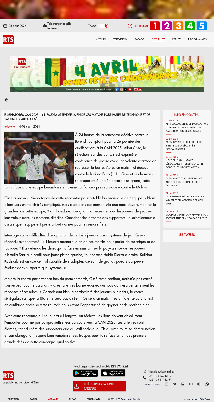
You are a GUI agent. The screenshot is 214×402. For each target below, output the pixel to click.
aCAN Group (204, 399)
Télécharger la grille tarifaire (59, 26)
